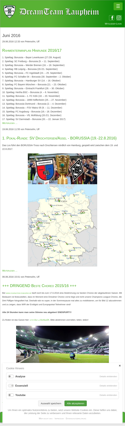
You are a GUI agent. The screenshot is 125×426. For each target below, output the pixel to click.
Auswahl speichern (51, 403)
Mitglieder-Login (113, 23)
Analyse (20, 376)
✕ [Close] (120, 365)
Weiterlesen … (9, 123)
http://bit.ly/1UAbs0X (39, 320)
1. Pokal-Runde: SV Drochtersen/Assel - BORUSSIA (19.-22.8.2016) (59, 138)
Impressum (59, 418)
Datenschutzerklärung (76, 418)
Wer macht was (45, 418)
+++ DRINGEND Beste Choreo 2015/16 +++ (39, 286)
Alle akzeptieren (75, 403)
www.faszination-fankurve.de (18, 293)
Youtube (20, 395)
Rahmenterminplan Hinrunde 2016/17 (32, 50)
